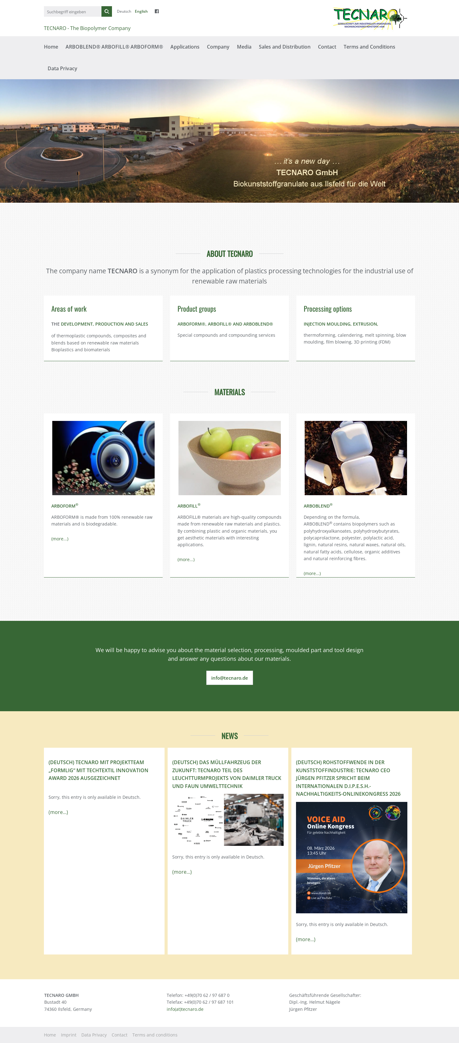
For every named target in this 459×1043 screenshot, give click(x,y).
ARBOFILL (189, 506)
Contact (327, 46)
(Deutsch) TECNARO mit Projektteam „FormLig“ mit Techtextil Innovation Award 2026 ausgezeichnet (98, 770)
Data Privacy (62, 68)
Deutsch (124, 11)
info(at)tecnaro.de (185, 1009)
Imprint (68, 1035)
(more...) (59, 539)
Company (218, 46)
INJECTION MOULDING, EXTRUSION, (341, 324)
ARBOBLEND (318, 506)
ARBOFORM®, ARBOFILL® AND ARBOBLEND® (225, 324)
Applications (184, 46)
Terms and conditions (155, 1035)
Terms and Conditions (369, 46)
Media (244, 46)
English (141, 11)
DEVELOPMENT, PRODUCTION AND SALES (104, 324)
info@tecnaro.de (229, 678)
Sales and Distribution (285, 46)
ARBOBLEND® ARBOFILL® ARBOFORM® (114, 46)
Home (51, 46)
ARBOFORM (64, 506)
